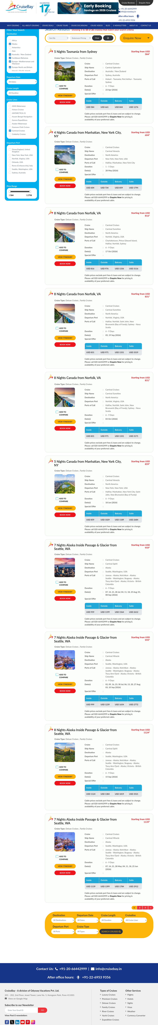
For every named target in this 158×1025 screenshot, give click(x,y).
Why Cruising (13, 25)
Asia (14, 51)
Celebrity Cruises (19, 134)
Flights (130, 994)
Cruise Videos (97, 25)
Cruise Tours (62, 25)
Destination (59, 915)
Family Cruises (108, 1007)
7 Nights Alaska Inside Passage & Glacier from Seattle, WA (70, 547)
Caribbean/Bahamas (20, 58)
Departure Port (61, 926)
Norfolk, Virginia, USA (20, 158)
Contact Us (146, 25)
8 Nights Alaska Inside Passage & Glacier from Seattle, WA (70, 732)
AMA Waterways (19, 106)
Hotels (130, 999)
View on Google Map (17, 998)
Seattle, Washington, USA (22, 169)
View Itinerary (65, 95)
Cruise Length (108, 915)
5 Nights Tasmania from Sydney (75, 51)
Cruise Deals (47, 25)
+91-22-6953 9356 (126, 20)
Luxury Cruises (108, 994)
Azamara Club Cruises (21, 127)
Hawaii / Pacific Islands (21, 71)
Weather (131, 1011)
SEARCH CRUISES (111, 931)
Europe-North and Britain (22, 67)
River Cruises (108, 1011)
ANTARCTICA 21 (19, 113)
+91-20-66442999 (128, 9)
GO (42, 1010)
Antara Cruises (18, 109)
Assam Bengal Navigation (22, 116)
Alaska (14, 44)
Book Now (65, 102)
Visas (129, 1007)
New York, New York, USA (22, 155)
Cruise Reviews (128, 3)
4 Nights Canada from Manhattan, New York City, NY (72, 134)
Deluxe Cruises (109, 1003)
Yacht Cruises (108, 1015)
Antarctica (16, 47)
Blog (108, 25)
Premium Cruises (109, 999)
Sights (130, 1003)
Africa (14, 40)
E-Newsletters (119, 25)
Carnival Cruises (18, 131)
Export (108, 39)
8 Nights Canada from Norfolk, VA (62, 213)
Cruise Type (83, 926)
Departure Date (85, 915)
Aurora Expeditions (19, 120)
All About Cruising (30, 25)
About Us (133, 25)
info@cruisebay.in (127, 11)
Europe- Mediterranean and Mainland (23, 62)
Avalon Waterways (19, 124)
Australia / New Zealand (21, 54)
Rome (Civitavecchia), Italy (22, 166)
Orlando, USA (17, 162)
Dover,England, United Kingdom (21, 150)
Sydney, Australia (19, 173)
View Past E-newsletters (16, 1015)
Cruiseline (130, 915)
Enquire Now (144, 3)
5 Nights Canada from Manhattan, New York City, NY (72, 463)
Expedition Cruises (110, 1019)
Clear (97, 38)
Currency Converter (136, 1015)
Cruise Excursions (79, 25)
